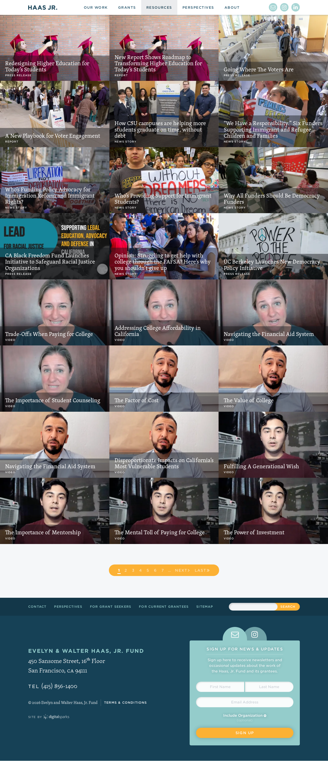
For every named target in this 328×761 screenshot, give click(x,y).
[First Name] (220, 687)
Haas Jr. (43, 7)
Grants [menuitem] (127, 7)
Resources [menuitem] (159, 7)
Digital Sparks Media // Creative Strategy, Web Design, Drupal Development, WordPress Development (56, 717)
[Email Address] (244, 702)
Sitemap (204, 606)
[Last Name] (269, 687)
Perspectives (68, 606)
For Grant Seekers (110, 606)
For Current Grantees (164, 606)
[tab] (235, 633)
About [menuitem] (232, 7)
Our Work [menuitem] (96, 7)
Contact (37, 606)
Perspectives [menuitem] (198, 7)
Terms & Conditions (125, 702)
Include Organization (244, 715)
